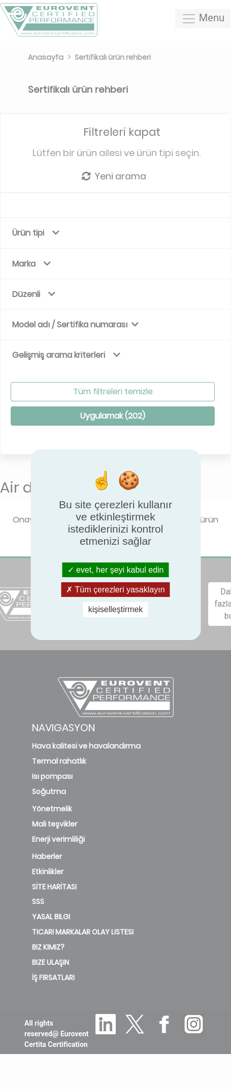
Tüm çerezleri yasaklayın (115, 589)
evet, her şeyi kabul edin (116, 570)
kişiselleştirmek (115, 609)
